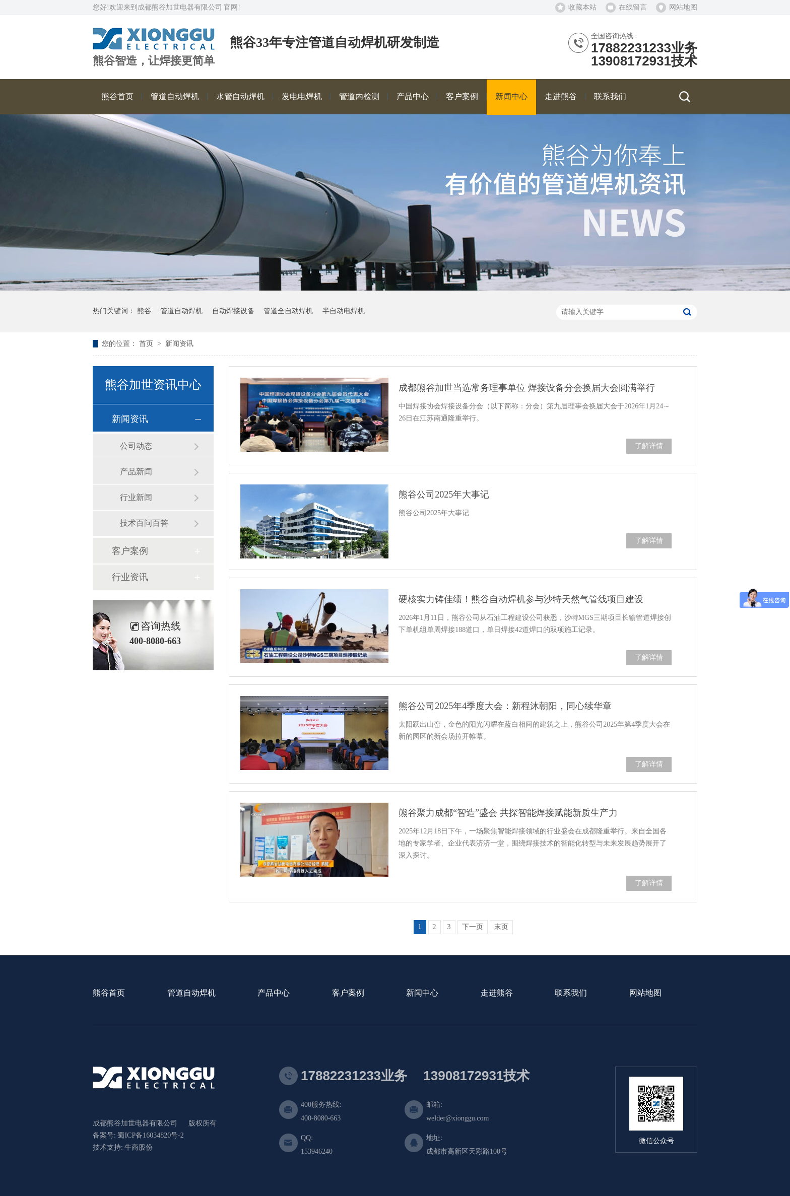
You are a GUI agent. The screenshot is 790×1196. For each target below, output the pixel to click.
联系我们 (571, 993)
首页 (147, 343)
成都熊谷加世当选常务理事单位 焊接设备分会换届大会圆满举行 (527, 388)
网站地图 (683, 7)
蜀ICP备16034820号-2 (150, 1135)
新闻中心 (422, 993)
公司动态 (136, 446)
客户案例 (130, 551)
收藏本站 (582, 7)
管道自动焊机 (181, 311)
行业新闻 (136, 497)
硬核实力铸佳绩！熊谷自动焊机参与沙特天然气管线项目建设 (521, 599)
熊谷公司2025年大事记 (444, 494)
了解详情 (649, 446)
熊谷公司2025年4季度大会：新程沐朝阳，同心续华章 (505, 706)
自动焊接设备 (233, 311)
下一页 (472, 927)
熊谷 (144, 311)
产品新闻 (136, 471)
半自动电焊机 (343, 311)
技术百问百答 (144, 523)
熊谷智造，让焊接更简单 (154, 60)
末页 (501, 927)
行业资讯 (130, 577)
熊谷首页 (109, 993)
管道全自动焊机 (288, 311)
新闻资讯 (179, 343)
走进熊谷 (497, 993)
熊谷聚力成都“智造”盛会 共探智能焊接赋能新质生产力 (508, 813)
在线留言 (633, 7)
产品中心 (273, 993)
